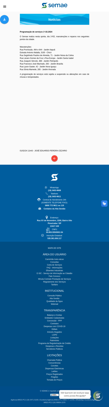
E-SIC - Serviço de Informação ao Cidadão (54, 273)
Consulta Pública (54, 296)
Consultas (54, 262)
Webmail (54, 304)
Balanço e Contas (54, 315)
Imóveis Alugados (54, 332)
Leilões (54, 371)
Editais (54, 329)
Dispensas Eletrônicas (54, 368)
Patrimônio (54, 340)
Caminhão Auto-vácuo (54, 259)
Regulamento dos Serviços (54, 282)
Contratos (54, 323)
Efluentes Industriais (54, 270)
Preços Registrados (54, 374)
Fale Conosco (54, 276)
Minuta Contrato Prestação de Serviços (54, 279)
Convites (54, 366)
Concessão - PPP (54, 321)
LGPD (54, 335)
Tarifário (54, 285)
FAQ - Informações (54, 268)
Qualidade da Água (55, 301)
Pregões (54, 377)
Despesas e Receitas (54, 346)
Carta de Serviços (54, 265)
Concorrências (54, 363)
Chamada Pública (54, 360)
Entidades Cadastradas (54, 318)
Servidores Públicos (54, 349)
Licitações (54, 338)
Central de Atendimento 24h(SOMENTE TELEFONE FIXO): (54, 203)
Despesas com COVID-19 (54, 326)
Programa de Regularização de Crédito (54, 343)
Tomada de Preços (54, 380)
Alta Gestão (55, 298)
